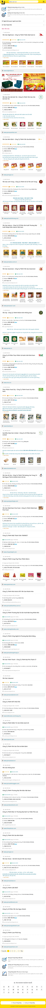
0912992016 (7, 733)
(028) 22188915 (8, 109)
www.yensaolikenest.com (11, 902)
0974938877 (7, 668)
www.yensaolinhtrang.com (11, 218)
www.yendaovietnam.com (11, 805)
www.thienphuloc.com (10, 828)
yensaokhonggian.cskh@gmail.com (12, 780)
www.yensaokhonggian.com (11, 783)
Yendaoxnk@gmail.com (9, 240)
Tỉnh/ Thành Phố (7, 25)
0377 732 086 (11, 443)
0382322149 (7, 546)
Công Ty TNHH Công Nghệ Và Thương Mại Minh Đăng (19, 636)
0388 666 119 (11, 278)
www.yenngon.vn (8, 175)
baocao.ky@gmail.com (9, 712)
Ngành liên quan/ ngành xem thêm (11, 21)
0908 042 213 (11, 191)
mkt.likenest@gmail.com (9, 898)
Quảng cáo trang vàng (16, 13)
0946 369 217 (15, 867)
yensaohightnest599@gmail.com (11, 50)
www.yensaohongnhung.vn (11, 652)
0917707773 (11, 621)
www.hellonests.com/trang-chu (12, 716)
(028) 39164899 (8, 822)
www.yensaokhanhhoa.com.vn (12, 605)
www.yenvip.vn (8, 348)
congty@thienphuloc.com (10, 824)
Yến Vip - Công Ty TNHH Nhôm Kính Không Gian (17, 313)
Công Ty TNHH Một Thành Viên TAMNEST (15, 535)
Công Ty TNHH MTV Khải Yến (11, 702)
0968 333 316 (7, 151)
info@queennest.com (9, 569)
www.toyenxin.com (9, 739)
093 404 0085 (16, 567)
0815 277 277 (11, 687)
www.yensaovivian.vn (9, 881)
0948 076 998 (11, 820)
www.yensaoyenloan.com (11, 947)
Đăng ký (17, 1002)
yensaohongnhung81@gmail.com (11, 649)
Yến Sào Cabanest (8, 678)
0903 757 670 (7, 867)
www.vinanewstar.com (10, 468)
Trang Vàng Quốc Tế (18, 972)
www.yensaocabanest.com (11, 695)
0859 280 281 (11, 322)
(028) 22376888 (8, 799)
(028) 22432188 (16, 799)
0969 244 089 (11, 645)
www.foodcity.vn (8, 426)
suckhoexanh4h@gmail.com (10, 736)
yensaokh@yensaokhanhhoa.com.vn (12, 602)
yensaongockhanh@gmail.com (11, 922)
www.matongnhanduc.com (11, 629)
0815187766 (7, 896)
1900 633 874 (7, 369)
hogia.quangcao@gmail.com (10, 490)
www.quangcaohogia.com (11, 501)
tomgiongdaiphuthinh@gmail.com (12, 670)
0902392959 (7, 941)
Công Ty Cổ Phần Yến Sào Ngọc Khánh (14, 909)
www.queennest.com (9, 584)
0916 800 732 (11, 518)
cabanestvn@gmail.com (9, 691)
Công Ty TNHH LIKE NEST (10, 888)
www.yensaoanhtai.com (10, 132)
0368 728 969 (11, 367)
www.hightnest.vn (9, 70)
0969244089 (7, 647)
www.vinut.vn (7, 382)
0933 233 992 (7, 778)
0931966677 (7, 755)
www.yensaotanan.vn (10, 760)
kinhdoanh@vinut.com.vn (10, 371)
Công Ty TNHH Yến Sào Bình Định (13, 835)
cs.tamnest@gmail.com (9, 548)
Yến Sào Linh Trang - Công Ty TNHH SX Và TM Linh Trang (20, 182)
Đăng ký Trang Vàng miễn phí (15, 957)
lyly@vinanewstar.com (9, 447)
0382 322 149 (11, 544)
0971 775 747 (11, 400)
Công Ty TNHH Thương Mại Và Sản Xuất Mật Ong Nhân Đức (21, 612)
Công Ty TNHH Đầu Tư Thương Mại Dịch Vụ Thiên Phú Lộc (20, 812)
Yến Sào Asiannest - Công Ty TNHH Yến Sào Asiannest (19, 269)
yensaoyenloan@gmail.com (10, 943)
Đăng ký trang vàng (16, 7)
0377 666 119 (7, 280)
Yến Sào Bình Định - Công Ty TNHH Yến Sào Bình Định (19, 139)
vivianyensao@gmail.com (10, 869)
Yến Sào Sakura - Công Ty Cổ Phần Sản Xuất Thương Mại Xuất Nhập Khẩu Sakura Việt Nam (20, 226)
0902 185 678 (11, 918)
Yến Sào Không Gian (9, 767)
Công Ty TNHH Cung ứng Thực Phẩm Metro (16, 559)
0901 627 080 (11, 46)
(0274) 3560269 (8, 48)
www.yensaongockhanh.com (12, 925)
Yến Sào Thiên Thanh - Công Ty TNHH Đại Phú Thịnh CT (19, 659)
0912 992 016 (11, 731)
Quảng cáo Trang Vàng (18, 964)
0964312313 (7, 488)
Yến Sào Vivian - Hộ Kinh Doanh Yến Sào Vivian (17, 859)
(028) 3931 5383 (8, 710)
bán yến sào (13, 1)
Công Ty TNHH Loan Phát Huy (12, 932)
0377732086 (7, 445)
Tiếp (22, 951)
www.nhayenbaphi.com (10, 552)
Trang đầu (3, 951)
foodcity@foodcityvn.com (10, 404)
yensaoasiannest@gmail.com (10, 282)
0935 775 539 (11, 148)
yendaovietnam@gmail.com (10, 801)
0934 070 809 (11, 486)
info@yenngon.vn (8, 153)
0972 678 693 (11, 236)
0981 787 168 (7, 920)
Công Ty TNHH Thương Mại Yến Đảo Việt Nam (17, 790)
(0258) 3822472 (8, 600)
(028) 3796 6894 (8, 567)
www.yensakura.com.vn (10, 262)
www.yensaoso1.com (9, 305)
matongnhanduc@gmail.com (10, 625)
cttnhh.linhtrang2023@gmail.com (11, 195)
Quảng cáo (30, 1002)
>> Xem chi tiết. (6, 57)
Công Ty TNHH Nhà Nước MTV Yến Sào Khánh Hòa (18, 591)
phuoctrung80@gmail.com (10, 111)
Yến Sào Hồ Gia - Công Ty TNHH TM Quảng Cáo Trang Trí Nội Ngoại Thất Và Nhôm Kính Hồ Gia (20, 476)
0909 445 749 (11, 107)
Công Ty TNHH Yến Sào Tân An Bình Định (15, 746)
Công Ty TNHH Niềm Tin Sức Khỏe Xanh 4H (16, 723)
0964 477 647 (7, 402)
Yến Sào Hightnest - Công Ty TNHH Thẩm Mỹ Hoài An (19, 35)
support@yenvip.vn (8, 326)
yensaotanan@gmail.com (10, 757)
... (16, 951)
